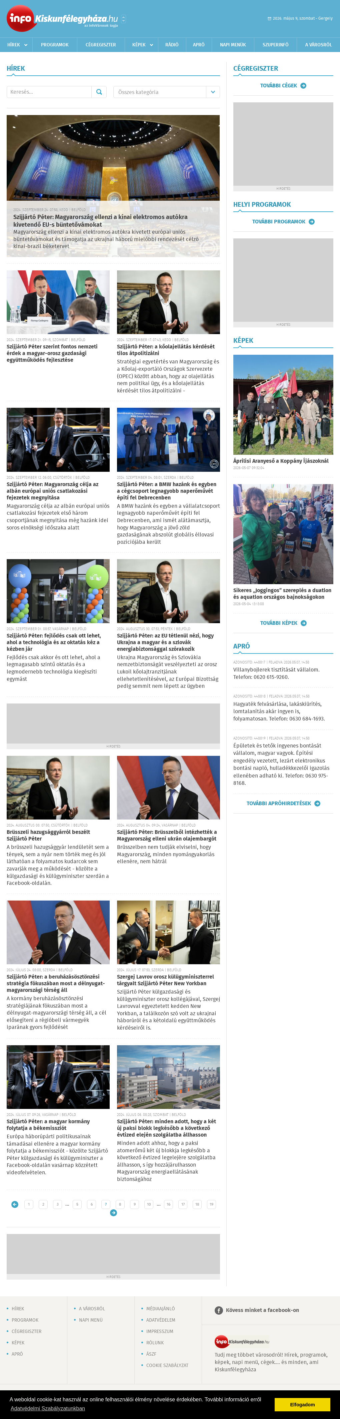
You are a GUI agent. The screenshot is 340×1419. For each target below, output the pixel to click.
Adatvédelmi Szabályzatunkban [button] (48, 1408)
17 (183, 1204)
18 (197, 1204)
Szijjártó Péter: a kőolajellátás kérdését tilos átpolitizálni (166, 350)
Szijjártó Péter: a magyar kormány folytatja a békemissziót (48, 1125)
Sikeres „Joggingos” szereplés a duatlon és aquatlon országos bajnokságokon (282, 593)
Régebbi (113, 1213)
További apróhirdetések (279, 804)
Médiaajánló (160, 1309)
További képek (278, 623)
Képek (139, 45)
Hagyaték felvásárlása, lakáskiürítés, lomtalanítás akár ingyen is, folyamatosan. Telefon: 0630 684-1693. (279, 712)
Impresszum (159, 1331)
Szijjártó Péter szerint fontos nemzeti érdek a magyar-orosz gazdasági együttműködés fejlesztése (52, 353)
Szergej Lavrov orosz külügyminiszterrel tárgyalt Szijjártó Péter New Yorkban (165, 980)
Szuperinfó (276, 45)
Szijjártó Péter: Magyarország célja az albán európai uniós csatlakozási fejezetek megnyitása (52, 491)
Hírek (13, 45)
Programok (55, 45)
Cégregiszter (101, 45)
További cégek (278, 86)
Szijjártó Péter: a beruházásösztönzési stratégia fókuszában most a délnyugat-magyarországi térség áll (56, 984)
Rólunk (155, 1343)
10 (149, 1204)
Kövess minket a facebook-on (262, 1310)
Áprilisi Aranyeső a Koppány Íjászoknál (281, 461)
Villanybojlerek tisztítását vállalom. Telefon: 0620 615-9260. (276, 673)
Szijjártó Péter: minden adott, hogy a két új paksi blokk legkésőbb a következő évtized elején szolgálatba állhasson (166, 1128)
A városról (318, 45)
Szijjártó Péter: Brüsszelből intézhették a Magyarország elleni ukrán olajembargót (167, 835)
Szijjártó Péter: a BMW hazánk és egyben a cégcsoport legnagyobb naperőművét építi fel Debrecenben (166, 491)
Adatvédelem (160, 1320)
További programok (278, 222)
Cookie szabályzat (167, 1365)
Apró (199, 45)
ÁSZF (151, 1354)
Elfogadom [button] (302, 1404)
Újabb (15, 1204)
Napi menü (91, 1320)
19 (211, 1204)
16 (168, 1204)
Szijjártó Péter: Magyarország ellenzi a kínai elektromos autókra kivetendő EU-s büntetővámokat (100, 221)
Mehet (99, 92)
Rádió (172, 45)
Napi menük (233, 45)
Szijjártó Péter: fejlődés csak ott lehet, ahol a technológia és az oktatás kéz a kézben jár (54, 642)
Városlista (123, 19)
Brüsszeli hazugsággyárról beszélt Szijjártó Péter (48, 835)
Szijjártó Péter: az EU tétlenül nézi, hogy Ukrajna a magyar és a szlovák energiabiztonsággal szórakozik (165, 642)
